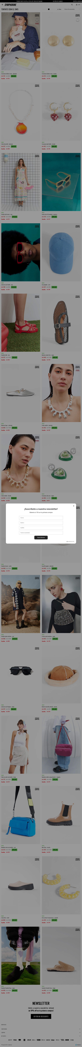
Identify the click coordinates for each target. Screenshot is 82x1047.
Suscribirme (41, 537)
